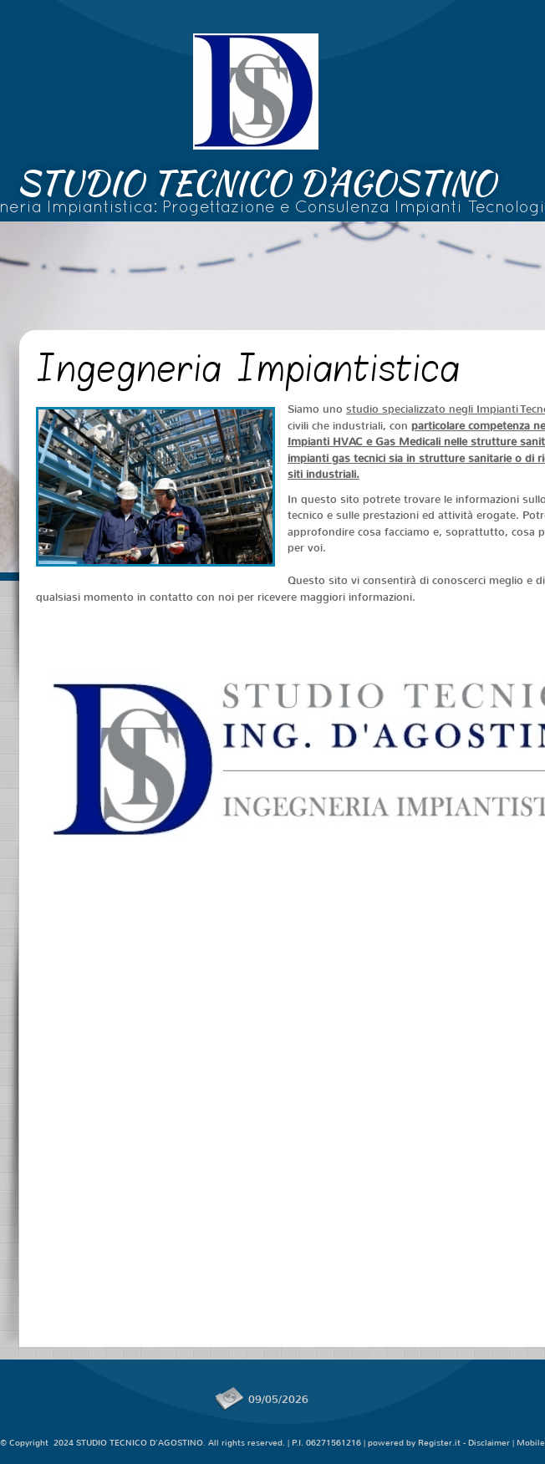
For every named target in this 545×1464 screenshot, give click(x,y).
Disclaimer (489, 1442)
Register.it (439, 1442)
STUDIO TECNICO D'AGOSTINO (256, 183)
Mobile (531, 1442)
